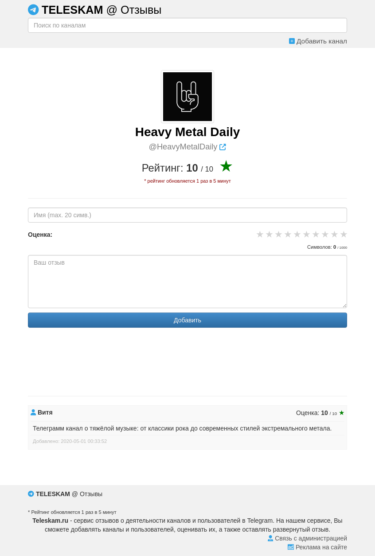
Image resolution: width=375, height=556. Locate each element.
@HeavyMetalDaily (188, 146)
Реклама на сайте (317, 547)
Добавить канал (318, 41)
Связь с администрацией (307, 538)
